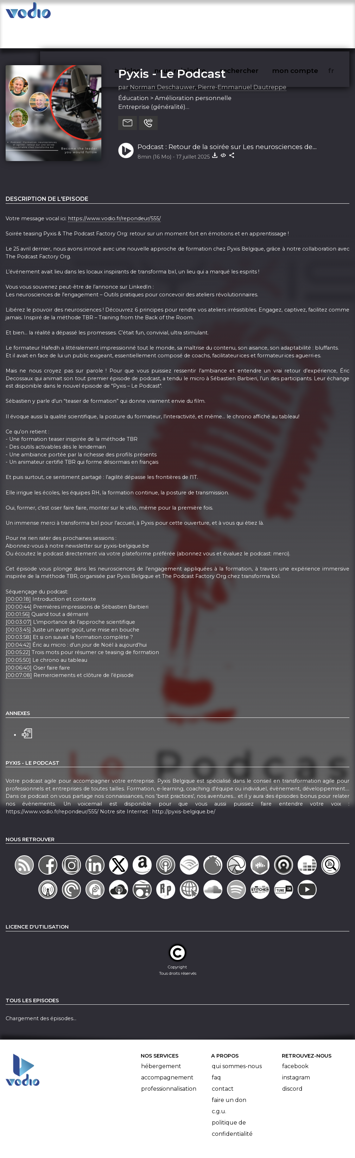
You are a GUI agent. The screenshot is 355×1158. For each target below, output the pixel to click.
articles (143, 12)
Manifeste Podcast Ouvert (197, 1132)
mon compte (307, 12)
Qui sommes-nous (237, 1039)
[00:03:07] (19, 594)
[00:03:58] (18, 609)
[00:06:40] (19, 640)
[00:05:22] (18, 625)
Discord (292, 1061)
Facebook (295, 1039)
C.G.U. (219, 1084)
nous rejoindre (194, 12)
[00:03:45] (18, 602)
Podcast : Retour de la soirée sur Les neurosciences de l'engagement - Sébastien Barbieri (225, 119)
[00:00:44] (19, 579)
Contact (223, 1061)
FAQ (216, 1050)
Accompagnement (167, 1050)
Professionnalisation (168, 1061)
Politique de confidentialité (232, 1101)
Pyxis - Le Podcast (172, 46)
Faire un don (229, 1073)
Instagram (296, 1050)
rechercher (251, 12)
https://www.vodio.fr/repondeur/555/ (114, 191)
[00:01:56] (18, 587)
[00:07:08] (19, 648)
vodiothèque (95, 12)
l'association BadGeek (117, 1142)
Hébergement (161, 1039)
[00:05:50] (18, 632)
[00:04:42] (18, 617)
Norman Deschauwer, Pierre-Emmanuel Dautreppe (208, 59)
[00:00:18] (18, 571)
